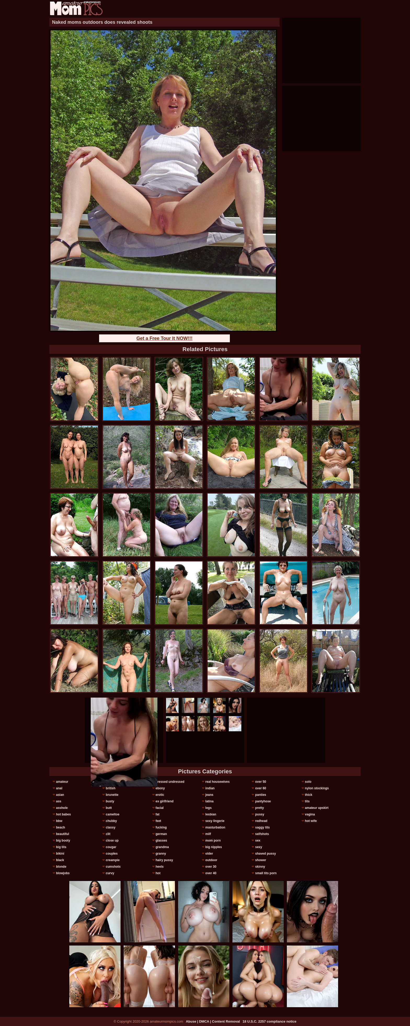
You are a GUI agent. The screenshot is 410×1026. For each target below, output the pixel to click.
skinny (260, 866)
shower (260, 860)
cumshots (113, 866)
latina (209, 801)
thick (308, 795)
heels (160, 866)
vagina (310, 814)
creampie (113, 860)
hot (158, 873)
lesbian (210, 814)
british (111, 788)
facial (160, 808)
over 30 (210, 866)
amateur (62, 782)
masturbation (215, 827)
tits (307, 801)
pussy (259, 814)
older (209, 853)
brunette (112, 795)
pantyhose (263, 801)
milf (208, 834)
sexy (258, 847)
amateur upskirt (316, 808)
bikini (60, 853)
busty (110, 801)
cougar (111, 847)
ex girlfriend (165, 801)
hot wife (311, 821)
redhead (261, 821)
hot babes (63, 814)
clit (108, 834)
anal (59, 788)
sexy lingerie (214, 821)
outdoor (211, 860)
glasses (161, 840)
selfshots (262, 834)
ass (58, 801)
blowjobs (63, 873)
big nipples (213, 847)
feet (158, 821)
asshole (62, 808)
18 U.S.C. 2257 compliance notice (270, 1021)
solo (308, 782)
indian (209, 788)
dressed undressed (170, 782)
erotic (160, 795)
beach (60, 827)
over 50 (260, 782)
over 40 (210, 873)
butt (109, 808)
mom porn (213, 840)
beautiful (62, 834)
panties (260, 795)
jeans (209, 795)
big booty (63, 840)
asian (60, 795)
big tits (61, 847)
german (161, 834)
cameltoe (112, 814)
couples (112, 853)
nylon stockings (317, 788)
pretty (259, 808)
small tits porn (266, 873)
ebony (160, 788)
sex (257, 840)
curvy (110, 873)
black (60, 860)
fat (158, 814)
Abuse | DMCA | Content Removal (213, 1021)
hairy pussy (164, 860)
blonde (61, 866)
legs (208, 808)
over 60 (260, 788)
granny (161, 853)
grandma (162, 847)
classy (111, 827)
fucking (161, 827)
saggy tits (262, 827)
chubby (111, 821)
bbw (59, 821)
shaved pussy (265, 853)
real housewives (217, 782)
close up (112, 840)
